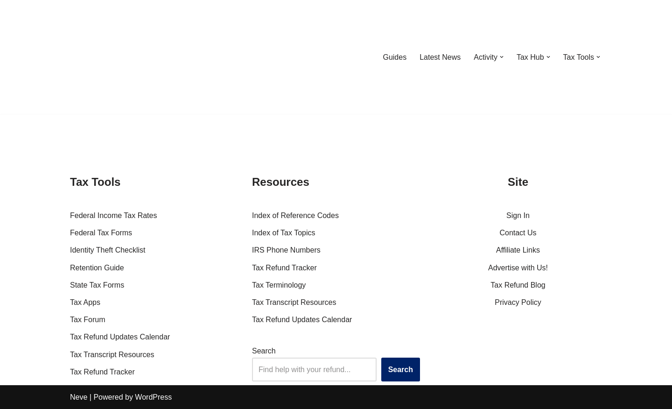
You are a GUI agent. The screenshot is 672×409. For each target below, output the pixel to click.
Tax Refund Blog (517, 285)
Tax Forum (87, 320)
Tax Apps (85, 302)
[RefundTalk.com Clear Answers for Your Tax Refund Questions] (118, 57)
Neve (78, 397)
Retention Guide (97, 268)
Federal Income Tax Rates (113, 215)
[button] (502, 57)
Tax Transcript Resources (112, 355)
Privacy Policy (518, 302)
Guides (394, 57)
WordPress (153, 397)
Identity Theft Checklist (108, 250)
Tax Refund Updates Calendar (120, 337)
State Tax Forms (97, 285)
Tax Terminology (279, 285)
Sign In (518, 215)
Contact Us (517, 233)
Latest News (440, 57)
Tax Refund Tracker (102, 372)
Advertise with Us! (518, 268)
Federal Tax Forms (101, 233)
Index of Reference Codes (295, 215)
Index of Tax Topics (283, 233)
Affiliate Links (518, 250)
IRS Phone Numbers (286, 250)
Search (264, 351)
